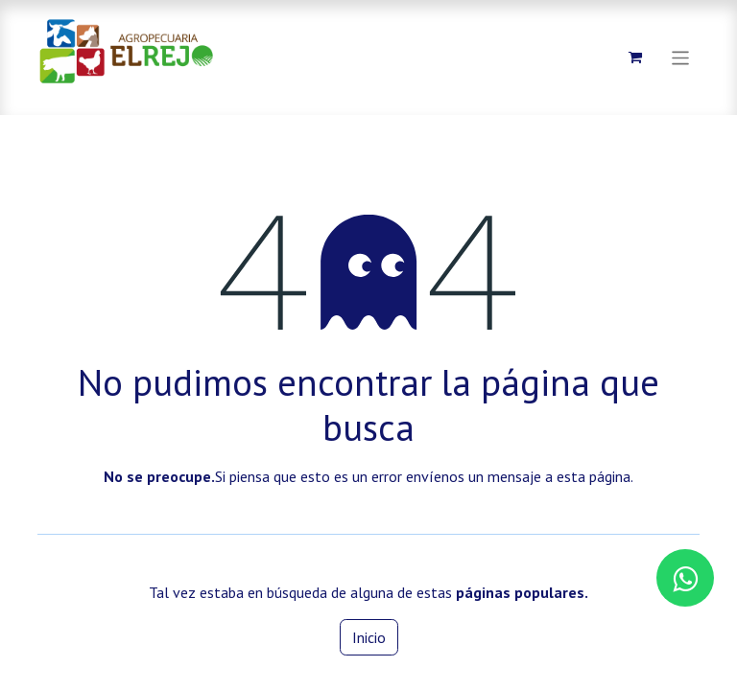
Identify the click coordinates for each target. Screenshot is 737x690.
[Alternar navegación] (681, 57)
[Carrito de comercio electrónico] (635, 57)
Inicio (369, 637)
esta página (593, 476)
